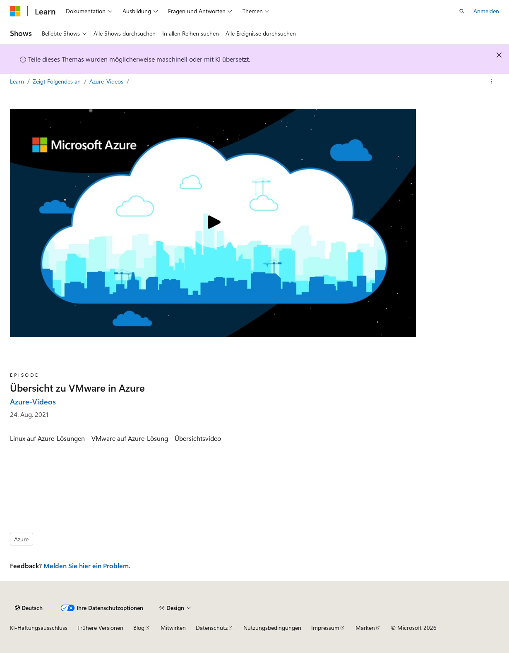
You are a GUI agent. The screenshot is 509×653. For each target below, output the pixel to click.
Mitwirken (173, 627)
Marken (365, 627)
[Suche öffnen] (462, 11)
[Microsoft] (15, 11)
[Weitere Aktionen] (492, 81)
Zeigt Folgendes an (57, 81)
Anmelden (486, 11)
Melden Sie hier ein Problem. (86, 565)
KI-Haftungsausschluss (38, 627)
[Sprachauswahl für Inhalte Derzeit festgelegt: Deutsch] (29, 608)
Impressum (325, 627)
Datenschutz (212, 627)
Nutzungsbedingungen (272, 627)
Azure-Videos (107, 81)
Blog (138, 627)
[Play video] (213, 223)
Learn (18, 81)
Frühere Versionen (100, 627)
